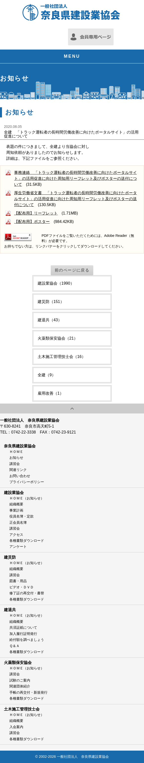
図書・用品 (18, 581)
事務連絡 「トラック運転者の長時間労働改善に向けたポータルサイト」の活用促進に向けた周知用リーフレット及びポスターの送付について (75, 178)
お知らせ (16, 458)
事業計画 (16, 510)
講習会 (14, 464)
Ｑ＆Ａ (14, 646)
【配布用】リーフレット (36, 213)
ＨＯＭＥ (16, 452)
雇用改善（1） (51, 393)
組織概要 (16, 504)
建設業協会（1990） (56, 283)
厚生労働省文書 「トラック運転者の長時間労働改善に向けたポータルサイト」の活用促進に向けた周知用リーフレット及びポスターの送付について (75, 199)
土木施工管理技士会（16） (62, 356)
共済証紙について (23, 627)
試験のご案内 (19, 680)
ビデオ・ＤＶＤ (21, 587)
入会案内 (16, 727)
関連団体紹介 (19, 686)
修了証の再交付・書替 (26, 593)
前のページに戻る (72, 270)
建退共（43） (50, 320)
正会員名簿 (18, 522)
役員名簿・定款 (21, 516)
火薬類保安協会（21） (58, 338)
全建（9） (47, 375)
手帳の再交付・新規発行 (28, 692)
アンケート (18, 546)
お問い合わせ (19, 476)
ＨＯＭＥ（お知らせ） (26, 498)
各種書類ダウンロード (26, 541)
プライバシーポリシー (26, 482)
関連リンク (18, 470)
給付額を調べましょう (26, 640)
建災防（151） (51, 302)
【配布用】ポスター (32, 221)
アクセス (16, 535)
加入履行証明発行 (23, 634)
